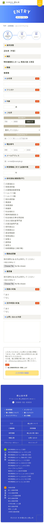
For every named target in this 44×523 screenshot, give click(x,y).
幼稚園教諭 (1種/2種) (13, 248)
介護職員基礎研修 (12, 190)
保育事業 (33, 428)
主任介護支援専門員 (13, 221)
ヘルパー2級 (10, 196)
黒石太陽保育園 (13, 506)
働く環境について (12, 412)
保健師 (7, 208)
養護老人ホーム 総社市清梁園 (17, 471)
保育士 (7, 245)
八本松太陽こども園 (14, 503)
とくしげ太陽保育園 (14, 495)
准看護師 (8, 205)
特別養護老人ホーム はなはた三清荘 (19, 476)
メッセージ (28, 409)
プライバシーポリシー (17, 361)
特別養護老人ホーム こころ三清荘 (19, 460)
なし (7, 298)
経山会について (33, 423)
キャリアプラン (11, 415)
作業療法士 (9, 230)
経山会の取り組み (33, 433)
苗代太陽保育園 (13, 498)
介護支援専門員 (11, 224)
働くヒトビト (29, 412)
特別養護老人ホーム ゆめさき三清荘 (19, 463)
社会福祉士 (9, 211)
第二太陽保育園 (13, 490)
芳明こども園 (12, 509)
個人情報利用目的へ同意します (16, 367)
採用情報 (9, 409)
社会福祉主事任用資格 (14, 217)
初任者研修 (9, 199)
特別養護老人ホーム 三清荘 (16, 449)
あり (7, 294)
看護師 (7, 202)
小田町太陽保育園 (13, 512)
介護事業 (11, 428)
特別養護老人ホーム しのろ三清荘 (19, 465)
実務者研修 (9, 187)
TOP (11, 423)
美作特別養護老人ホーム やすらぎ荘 (19, 452)
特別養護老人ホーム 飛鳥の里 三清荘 (20, 457)
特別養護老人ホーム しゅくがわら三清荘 (21, 473)
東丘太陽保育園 (13, 501)
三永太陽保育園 (13, 493)
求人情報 (27, 415)
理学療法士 (9, 227)
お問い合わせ (32, 438)
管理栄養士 (9, 236)
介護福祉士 (9, 184)
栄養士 (7, 239)
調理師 (7, 242)
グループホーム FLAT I (15, 468)
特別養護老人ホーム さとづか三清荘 (19, 479)
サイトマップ (32, 443)
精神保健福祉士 (11, 214)
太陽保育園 (11, 487)
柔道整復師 (9, 233)
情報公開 (11, 438)
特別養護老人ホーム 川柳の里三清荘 (19, 455)
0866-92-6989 (24, 402)
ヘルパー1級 (10, 193)
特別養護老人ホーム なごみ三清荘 (19, 481)
